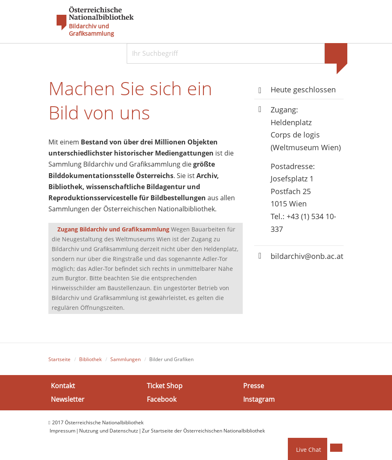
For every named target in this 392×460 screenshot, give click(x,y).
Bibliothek (90, 359)
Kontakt (63, 385)
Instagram (259, 399)
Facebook (161, 399)
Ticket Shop (164, 385)
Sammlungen (125, 359)
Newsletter (67, 399)
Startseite (59, 359)
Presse (253, 385)
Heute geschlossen (303, 89)
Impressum (62, 430)
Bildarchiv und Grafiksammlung (91, 30)
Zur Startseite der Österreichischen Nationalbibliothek (203, 430)
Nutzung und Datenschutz (108, 430)
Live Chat (308, 449)
